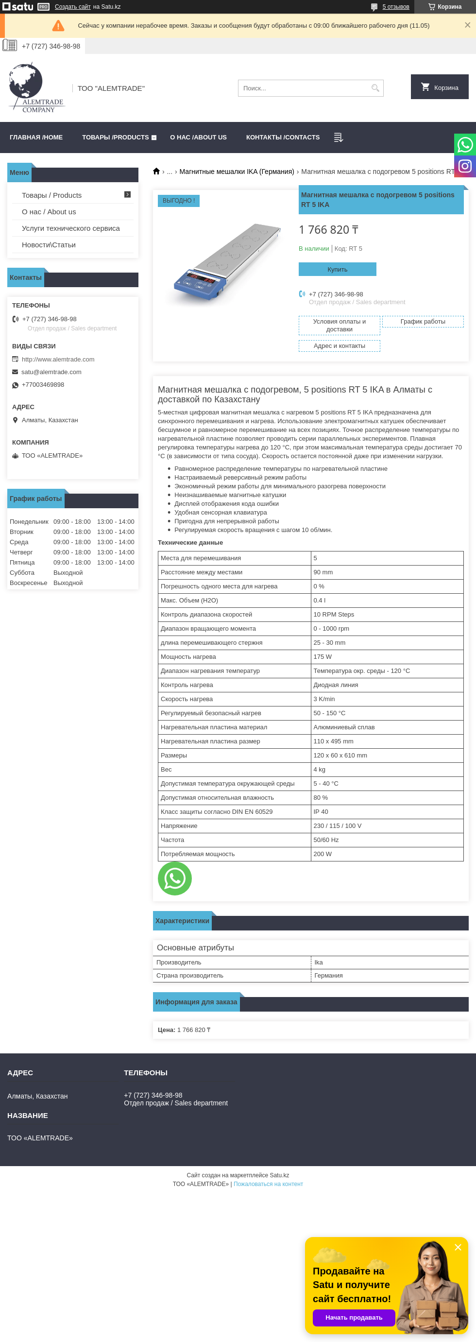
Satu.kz (279, 1175)
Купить (337, 269)
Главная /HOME (36, 137)
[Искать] (375, 88)
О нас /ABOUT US (198, 137)
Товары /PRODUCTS (115, 137)
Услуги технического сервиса (71, 228)
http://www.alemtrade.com (58, 359)
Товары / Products (52, 195)
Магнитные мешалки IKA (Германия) (237, 171)
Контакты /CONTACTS (283, 137)
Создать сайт (73, 6)
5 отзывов (396, 6)
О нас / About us (49, 211)
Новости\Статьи (49, 245)
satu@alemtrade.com (51, 372)
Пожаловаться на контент (268, 1184)
